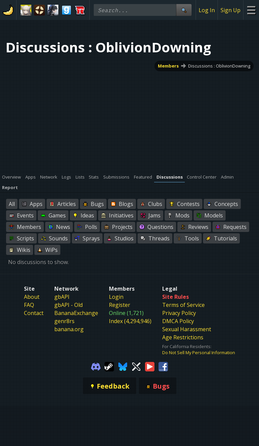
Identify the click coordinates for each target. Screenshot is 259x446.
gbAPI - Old (68, 305)
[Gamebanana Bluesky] (122, 366)
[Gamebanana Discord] (95, 366)
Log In (207, 10)
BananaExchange (76, 313)
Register (119, 305)
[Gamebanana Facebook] (163, 366)
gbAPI (61, 296)
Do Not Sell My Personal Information (198, 352)
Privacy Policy (179, 313)
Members (168, 66)
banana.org (69, 329)
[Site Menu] (251, 10)
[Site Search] (184, 10)
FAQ (29, 305)
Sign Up (230, 10)
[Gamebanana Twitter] (136, 366)
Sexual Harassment (186, 329)
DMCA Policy (178, 321)
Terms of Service (183, 305)
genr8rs (64, 321)
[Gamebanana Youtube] (149, 366)
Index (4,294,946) (130, 321)
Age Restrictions (182, 337)
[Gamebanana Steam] (109, 366)
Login (116, 296)
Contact (34, 313)
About (31, 296)
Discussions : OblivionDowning (219, 66)
